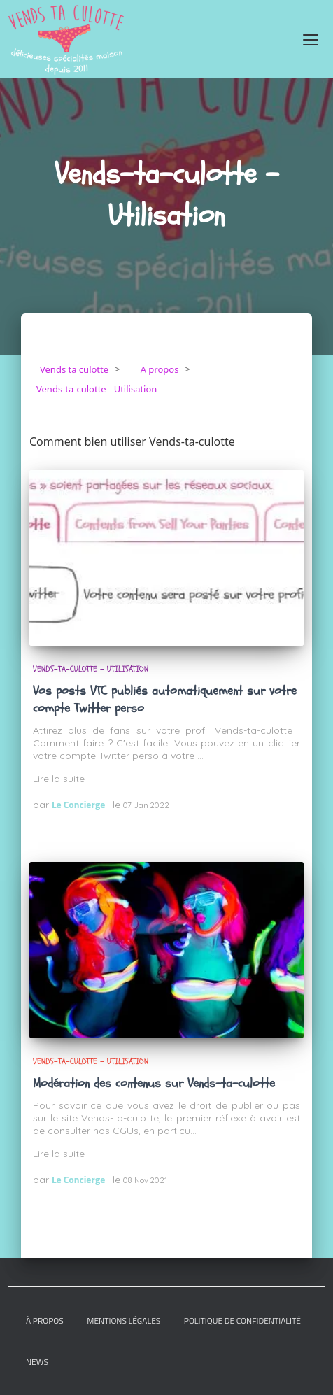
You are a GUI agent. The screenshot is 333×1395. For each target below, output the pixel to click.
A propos (160, 369)
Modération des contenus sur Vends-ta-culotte (154, 1083)
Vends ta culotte (74, 369)
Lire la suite (59, 778)
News (37, 1361)
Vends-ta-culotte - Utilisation (90, 668)
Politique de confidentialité (242, 1320)
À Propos (45, 1320)
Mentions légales (123, 1320)
